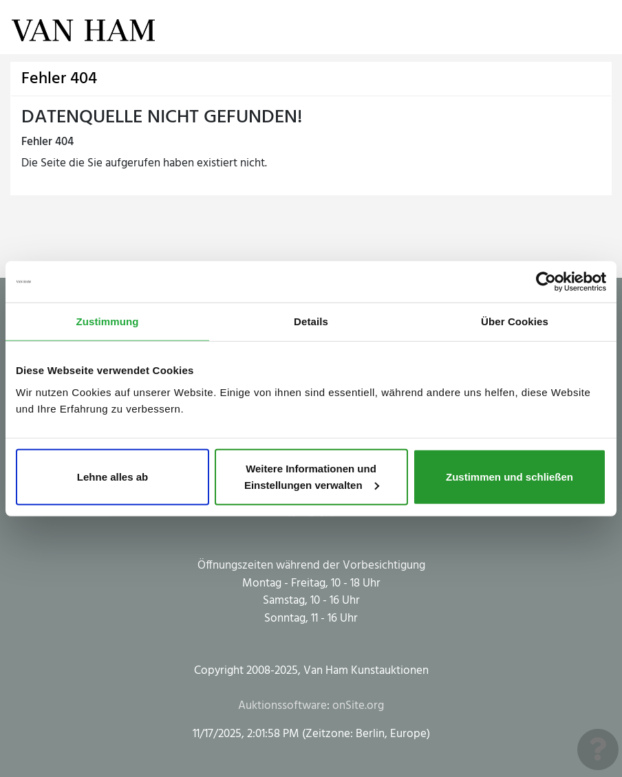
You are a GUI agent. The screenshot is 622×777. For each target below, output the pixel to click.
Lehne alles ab (112, 476)
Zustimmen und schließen (509, 476)
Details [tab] (311, 321)
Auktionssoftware (282, 706)
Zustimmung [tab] (107, 321)
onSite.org (358, 706)
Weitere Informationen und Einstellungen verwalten (311, 476)
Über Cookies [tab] (514, 321)
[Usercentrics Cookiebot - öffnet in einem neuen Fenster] (546, 282)
